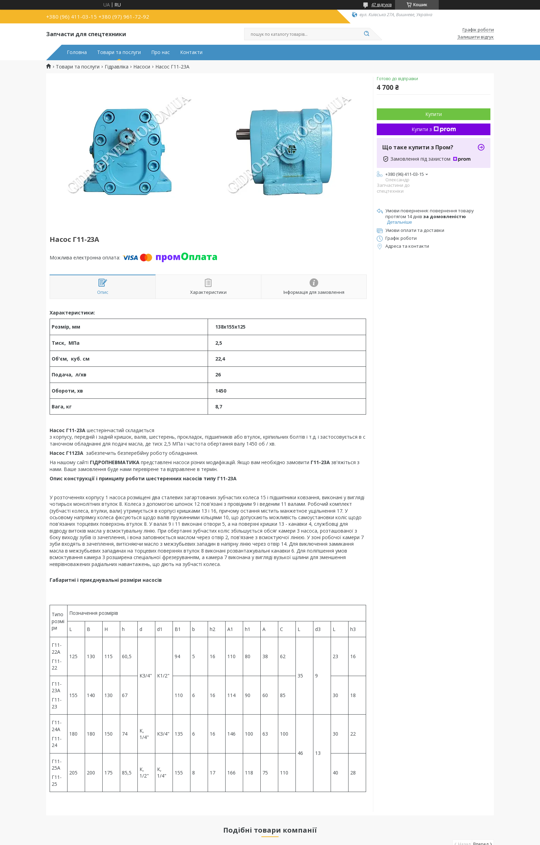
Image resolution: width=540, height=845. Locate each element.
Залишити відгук (475, 37)
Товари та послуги (119, 52)
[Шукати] (366, 34)
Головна (77, 52)
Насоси (141, 67)
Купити (433, 114)
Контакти (191, 52)
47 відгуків (381, 5)
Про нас (160, 52)
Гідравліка (116, 67)
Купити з (434, 129)
